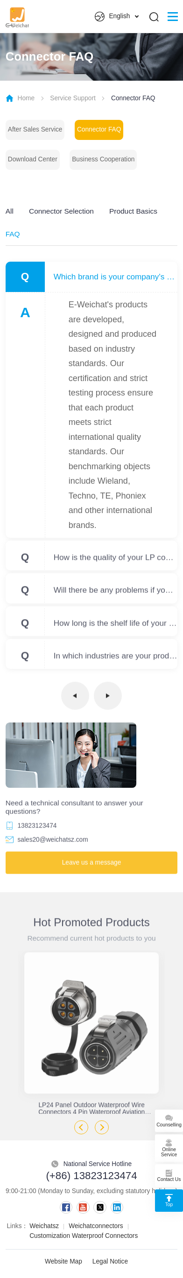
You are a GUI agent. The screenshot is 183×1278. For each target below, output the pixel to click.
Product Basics (133, 211)
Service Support (73, 98)
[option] (91, 1032)
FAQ (13, 234)
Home (26, 98)
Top (169, 1199)
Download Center (32, 159)
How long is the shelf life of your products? (116, 626)
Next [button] (102, 1127)
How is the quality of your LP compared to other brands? (116, 560)
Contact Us (169, 1174)
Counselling (169, 1119)
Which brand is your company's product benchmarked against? (116, 276)
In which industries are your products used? (116, 658)
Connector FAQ (99, 129)
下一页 (108, 699)
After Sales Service (35, 129)
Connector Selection (61, 211)
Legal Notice (110, 1261)
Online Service (169, 1146)
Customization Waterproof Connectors (83, 1235)
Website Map (63, 1261)
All (10, 211)
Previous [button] (81, 1127)
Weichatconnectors (96, 1225)
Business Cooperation (103, 159)
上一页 (75, 699)
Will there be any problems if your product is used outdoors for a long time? (116, 593)
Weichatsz (44, 1225)
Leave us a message (91, 865)
